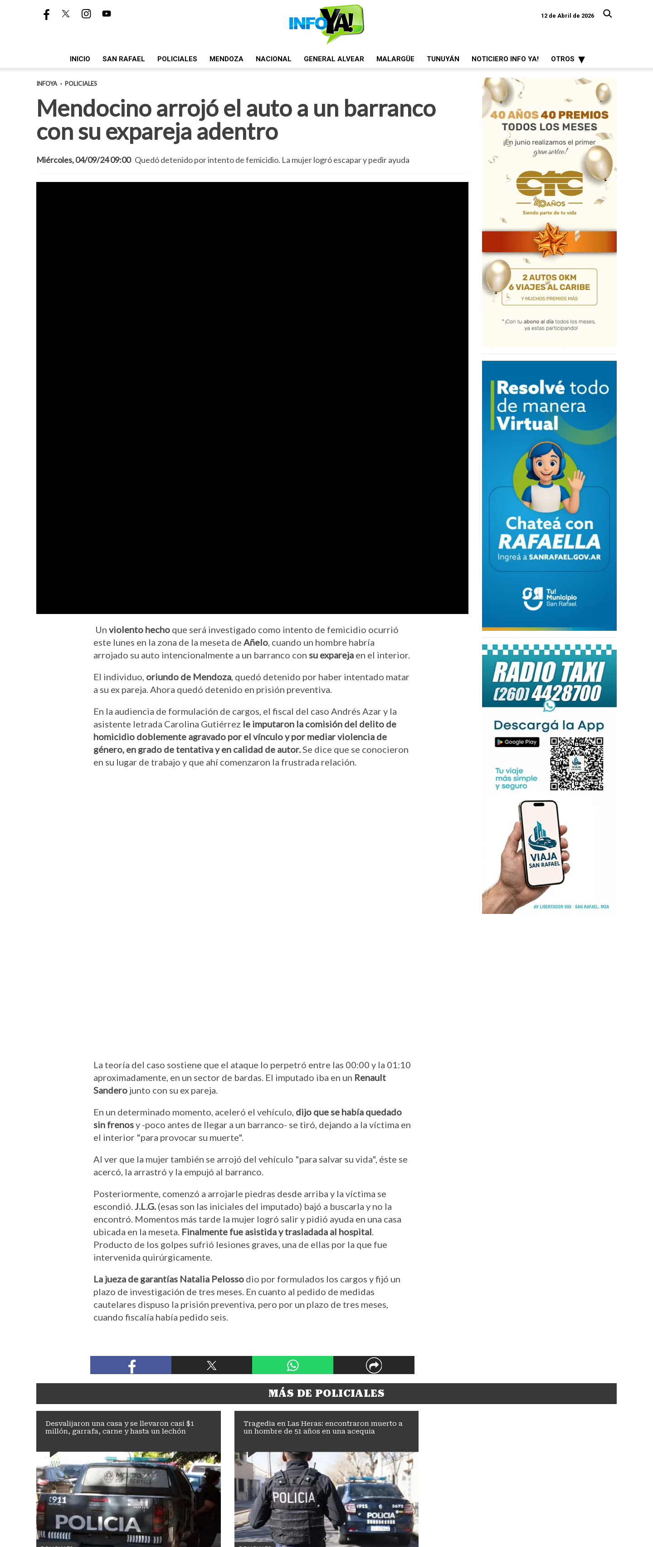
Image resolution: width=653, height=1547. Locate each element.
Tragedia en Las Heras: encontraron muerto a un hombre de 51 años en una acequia (323, 1239)
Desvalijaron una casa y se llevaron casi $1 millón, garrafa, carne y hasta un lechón (119, 1239)
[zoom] (252, 303)
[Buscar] (608, 14)
